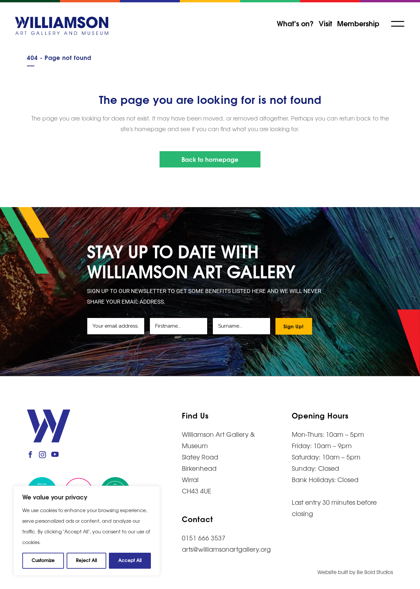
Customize (43, 559)
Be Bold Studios (375, 571)
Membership (357, 23)
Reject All (86, 559)
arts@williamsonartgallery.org (226, 549)
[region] (86, 531)
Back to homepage (210, 158)
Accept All (130, 559)
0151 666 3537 (203, 537)
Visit (324, 23)
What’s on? (294, 23)
